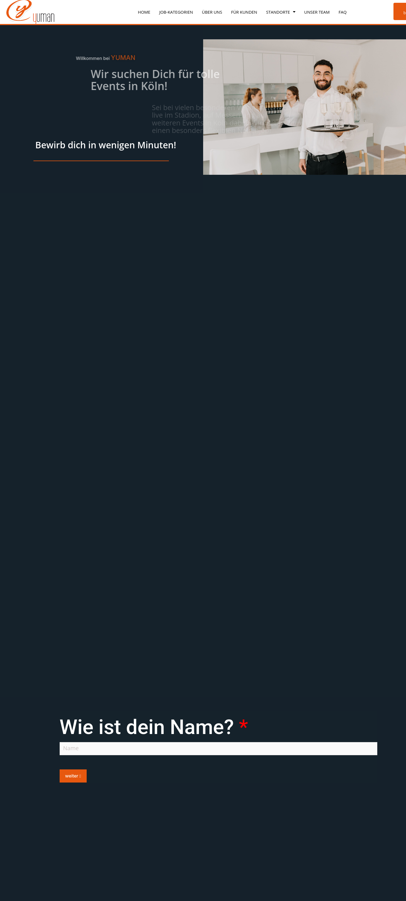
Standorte (280, 12)
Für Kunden (244, 12)
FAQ (343, 12)
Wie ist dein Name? (154, 729)
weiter (73, 778)
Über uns (212, 12)
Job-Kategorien (176, 12)
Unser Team (317, 12)
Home (144, 12)
